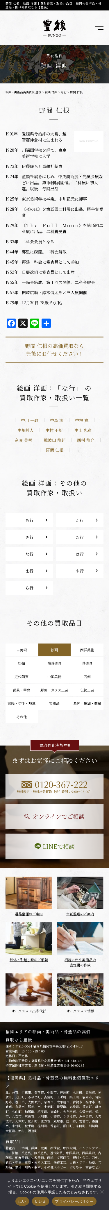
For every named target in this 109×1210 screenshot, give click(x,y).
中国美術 (54, 676)
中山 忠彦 (83, 430)
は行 (80, 554)
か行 (80, 520)
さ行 (29, 537)
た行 (80, 537)
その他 (21, 716)
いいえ (41, 1201)
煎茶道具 (54, 663)
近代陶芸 (21, 676)
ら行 (29, 588)
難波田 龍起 (54, 440)
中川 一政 (29, 420)
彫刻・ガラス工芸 (54, 689)
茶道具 (87, 663)
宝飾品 (54, 703)
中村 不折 (54, 430)
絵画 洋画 (51, 92)
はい (22, 1201)
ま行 (29, 571)
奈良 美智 (23, 440)
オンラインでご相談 (54, 816)
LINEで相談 (54, 846)
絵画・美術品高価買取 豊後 (23, 92)
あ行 (29, 520)
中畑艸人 (25, 430)
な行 (64, 92)
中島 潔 (56, 420)
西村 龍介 (85, 440)
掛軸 (21, 663)
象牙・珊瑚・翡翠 (87, 703)
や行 (80, 571)
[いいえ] (102, 1192)
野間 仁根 (54, 450)
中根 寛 (81, 420)
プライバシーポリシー (74, 1201)
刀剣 (87, 676)
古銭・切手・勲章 (21, 703)
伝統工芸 (87, 689)
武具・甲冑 (21, 689)
